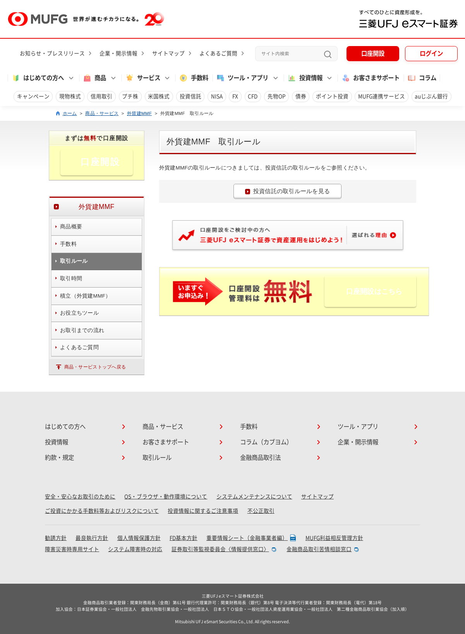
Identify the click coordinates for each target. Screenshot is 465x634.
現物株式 (70, 96)
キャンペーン (33, 96)
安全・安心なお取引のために (80, 496)
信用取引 (101, 96)
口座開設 (372, 53)
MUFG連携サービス (381, 96)
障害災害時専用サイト (72, 549)
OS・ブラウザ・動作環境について (165, 496)
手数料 (193, 78)
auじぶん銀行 (431, 96)
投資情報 (56, 442)
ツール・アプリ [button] (242, 78)
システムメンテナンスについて (254, 496)
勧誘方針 (56, 538)
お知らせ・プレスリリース (52, 53)
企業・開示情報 (118, 53)
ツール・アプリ (358, 426)
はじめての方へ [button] (37, 78)
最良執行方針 (91, 538)
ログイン (431, 53)
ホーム (70, 113)
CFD (252, 96)
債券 (300, 96)
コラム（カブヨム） (266, 442)
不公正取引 (261, 511)
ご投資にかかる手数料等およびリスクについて (102, 511)
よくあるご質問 (218, 53)
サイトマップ (168, 53)
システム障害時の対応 (135, 549)
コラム (421, 78)
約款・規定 (59, 457)
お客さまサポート (370, 78)
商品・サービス (101, 113)
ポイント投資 (332, 96)
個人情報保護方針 (139, 538)
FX (235, 96)
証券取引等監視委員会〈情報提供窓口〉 (220, 549)
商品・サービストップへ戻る (95, 366)
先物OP (277, 96)
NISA (217, 96)
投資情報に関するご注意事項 (203, 511)
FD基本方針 (183, 538)
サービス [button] (142, 78)
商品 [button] (94, 78)
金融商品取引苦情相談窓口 (319, 549)
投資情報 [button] (305, 78)
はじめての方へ (65, 426)
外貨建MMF (139, 113)
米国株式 (159, 96)
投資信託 (190, 96)
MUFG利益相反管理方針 (334, 538)
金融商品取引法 (260, 457)
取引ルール (157, 457)
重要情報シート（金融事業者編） (247, 538)
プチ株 (130, 96)
